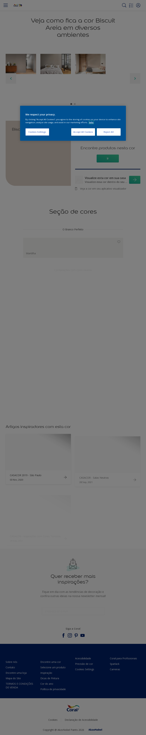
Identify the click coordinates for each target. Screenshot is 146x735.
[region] (73, 123)
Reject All (109, 132)
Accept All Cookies (83, 132)
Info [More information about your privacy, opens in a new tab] (91, 122)
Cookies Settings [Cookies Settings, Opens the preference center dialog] (37, 132)
